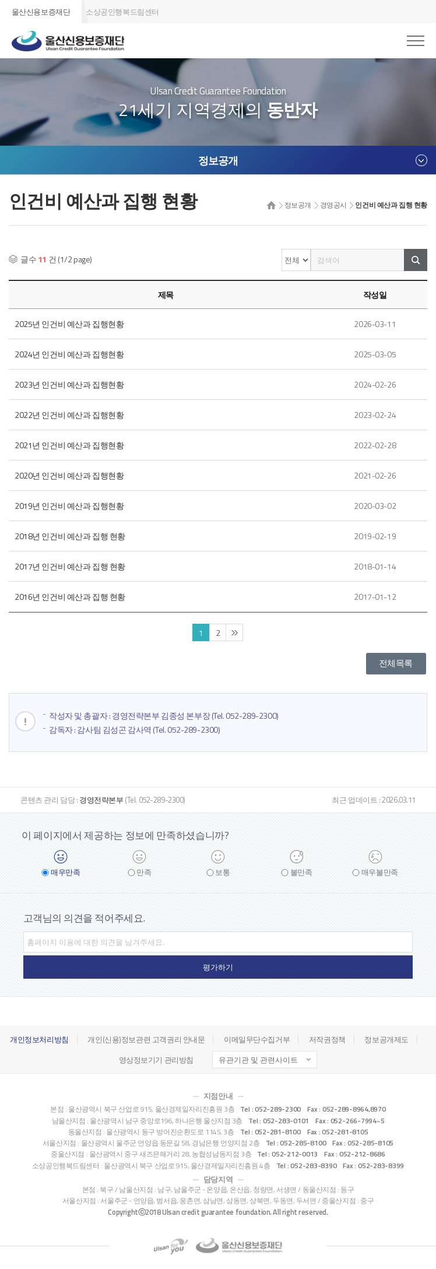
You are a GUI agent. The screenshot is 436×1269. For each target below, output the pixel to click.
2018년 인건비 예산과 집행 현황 (70, 536)
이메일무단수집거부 (257, 1039)
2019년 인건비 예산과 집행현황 (69, 506)
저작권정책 (327, 1039)
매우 (65, 872)
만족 (143, 872)
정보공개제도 (386, 1039)
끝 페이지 (234, 632)
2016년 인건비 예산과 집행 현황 (70, 596)
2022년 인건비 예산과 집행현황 (69, 415)
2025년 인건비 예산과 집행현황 (69, 324)
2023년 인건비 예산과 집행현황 (69, 384)
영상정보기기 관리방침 (156, 1060)
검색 (415, 260)
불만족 (301, 872)
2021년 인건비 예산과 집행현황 (69, 445)
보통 (222, 872)
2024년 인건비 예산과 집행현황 (69, 354)
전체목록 (396, 663)
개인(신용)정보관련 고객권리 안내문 (146, 1039)
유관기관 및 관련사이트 (258, 1060)
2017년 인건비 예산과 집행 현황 (70, 566)
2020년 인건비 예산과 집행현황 (69, 475)
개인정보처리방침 (39, 1039)
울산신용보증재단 (41, 11)
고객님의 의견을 (84, 918)
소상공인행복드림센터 (122, 11)
